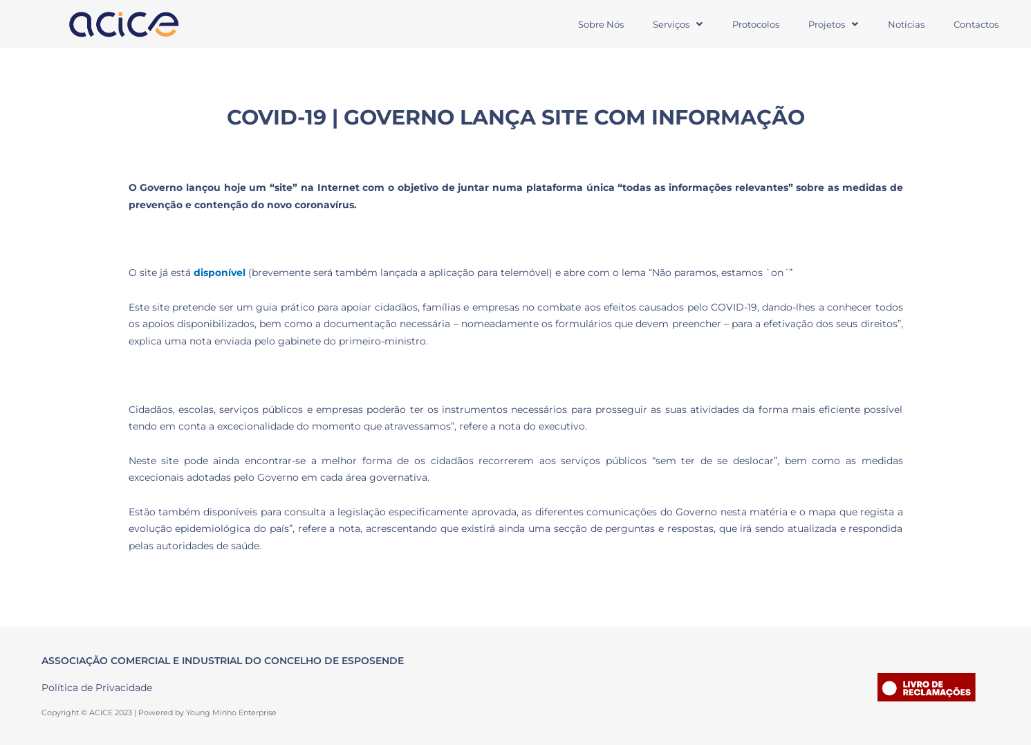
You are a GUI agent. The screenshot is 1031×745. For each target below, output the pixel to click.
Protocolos (751, 24)
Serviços (673, 24)
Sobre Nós (594, 24)
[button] (673, 24)
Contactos (975, 24)
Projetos (830, 24)
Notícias (904, 24)
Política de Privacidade (96, 687)
